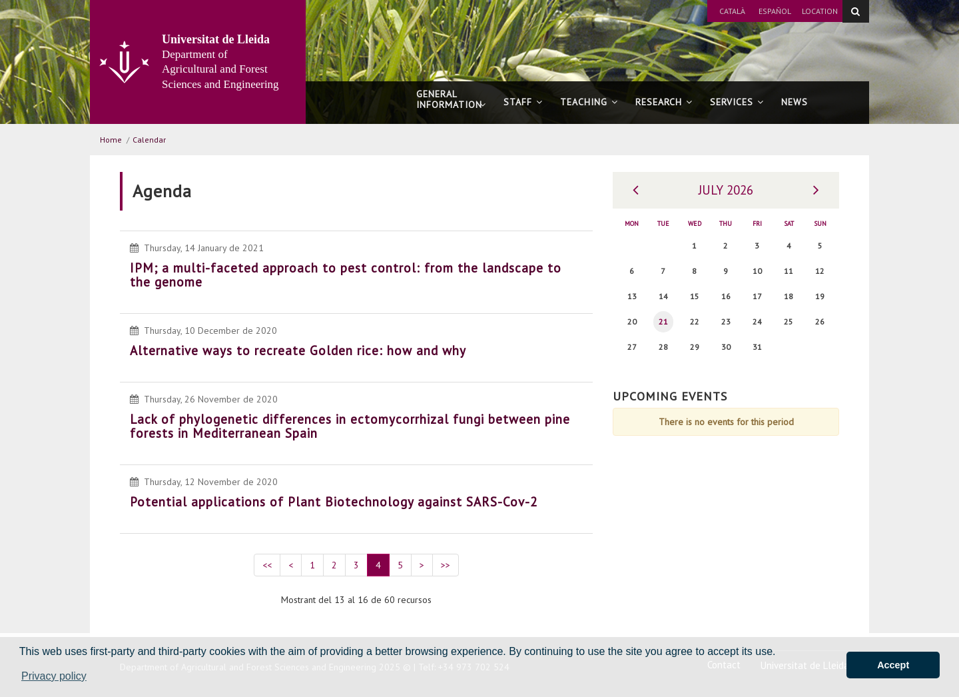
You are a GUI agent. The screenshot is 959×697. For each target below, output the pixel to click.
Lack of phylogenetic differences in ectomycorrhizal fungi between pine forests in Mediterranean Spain (350, 426)
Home (111, 140)
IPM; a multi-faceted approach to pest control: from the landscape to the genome (345, 275)
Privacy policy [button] (54, 676)
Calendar (149, 140)
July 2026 (726, 190)
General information (451, 105)
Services (737, 102)
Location (820, 11)
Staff (523, 102)
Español (775, 11)
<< (267, 565)
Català (732, 11)
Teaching (589, 102)
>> (445, 565)
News (794, 102)
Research (664, 102)
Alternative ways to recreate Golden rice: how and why (298, 350)
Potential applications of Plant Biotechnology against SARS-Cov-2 (333, 502)
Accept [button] (893, 665)
